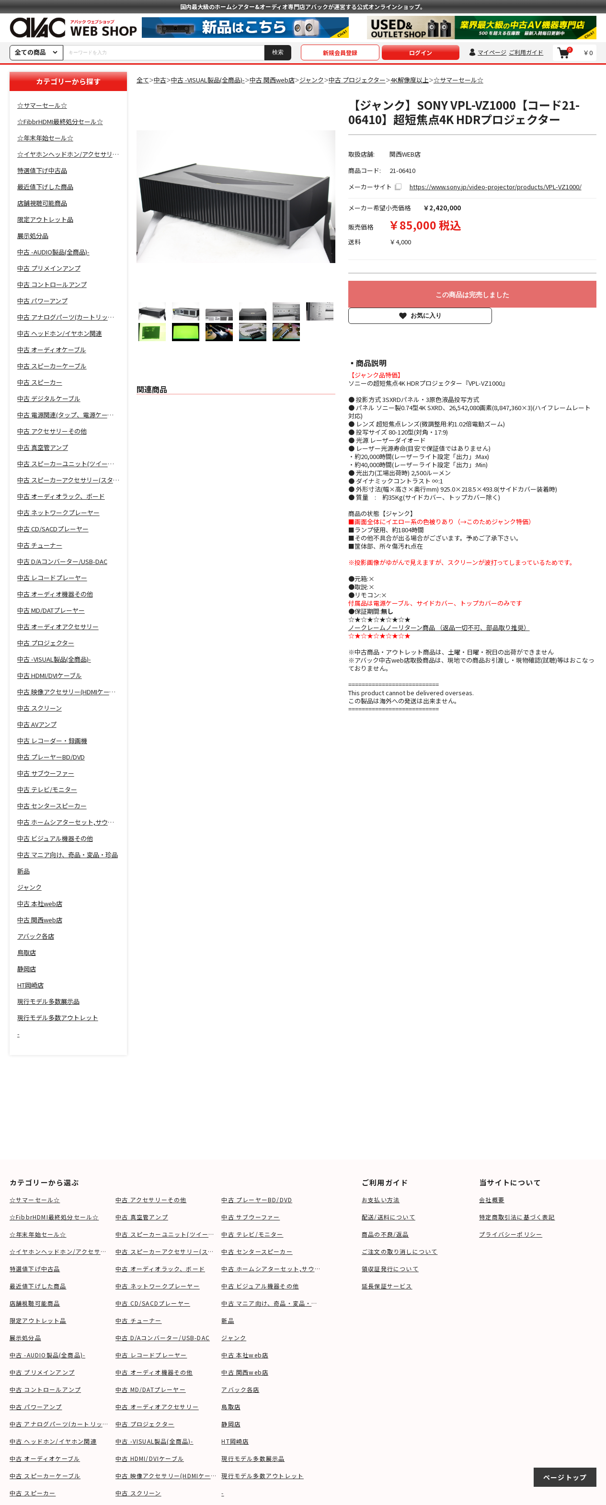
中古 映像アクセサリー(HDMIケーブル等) (166, 1475)
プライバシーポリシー (510, 1234)
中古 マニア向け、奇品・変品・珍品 (271, 1303)
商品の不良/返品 (385, 1234)
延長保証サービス (387, 1286)
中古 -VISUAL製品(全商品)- (154, 1441)
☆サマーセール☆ (35, 1199)
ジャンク (233, 1337)
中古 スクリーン (138, 1493)
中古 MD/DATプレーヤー (150, 1389)
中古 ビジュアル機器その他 (260, 1286)
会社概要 (491, 1199)
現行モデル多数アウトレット (262, 1475)
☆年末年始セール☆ (38, 1234)
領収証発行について (390, 1268)
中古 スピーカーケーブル (45, 1475)
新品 (227, 1320)
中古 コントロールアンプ (45, 1389)
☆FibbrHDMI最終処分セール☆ (54, 1217)
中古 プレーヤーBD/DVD (256, 1199)
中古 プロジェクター (144, 1424)
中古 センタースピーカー (256, 1251)
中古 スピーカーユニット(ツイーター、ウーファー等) (166, 1234)
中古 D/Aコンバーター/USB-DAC (162, 1337)
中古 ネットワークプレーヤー (157, 1286)
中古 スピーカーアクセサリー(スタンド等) (166, 1251)
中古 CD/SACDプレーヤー (152, 1303)
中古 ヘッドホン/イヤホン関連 (53, 1441)
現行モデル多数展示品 (253, 1458)
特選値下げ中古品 (35, 1268)
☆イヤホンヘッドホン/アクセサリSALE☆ (60, 1251)
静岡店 (230, 1424)
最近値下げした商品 (38, 1286)
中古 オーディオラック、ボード (160, 1268)
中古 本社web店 (244, 1355)
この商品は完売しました (472, 295)
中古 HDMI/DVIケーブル (149, 1458)
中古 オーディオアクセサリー (157, 1406)
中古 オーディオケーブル (45, 1458)
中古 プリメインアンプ (42, 1372)
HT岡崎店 (235, 1441)
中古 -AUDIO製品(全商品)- (47, 1355)
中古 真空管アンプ (141, 1217)
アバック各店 (240, 1389)
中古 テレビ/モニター (252, 1234)
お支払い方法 (381, 1199)
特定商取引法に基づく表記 (517, 1217)
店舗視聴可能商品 (35, 1303)
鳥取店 (230, 1406)
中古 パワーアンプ (36, 1406)
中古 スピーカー (33, 1493)
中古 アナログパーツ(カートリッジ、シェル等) (60, 1424)
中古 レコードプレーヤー (151, 1355)
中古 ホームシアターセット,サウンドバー (271, 1268)
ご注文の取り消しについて (399, 1251)
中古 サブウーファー (250, 1217)
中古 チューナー (138, 1320)
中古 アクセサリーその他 (150, 1199)
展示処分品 (25, 1337)
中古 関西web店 (244, 1372)
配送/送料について (388, 1217)
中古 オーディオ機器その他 (154, 1372)
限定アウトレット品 (38, 1320)
